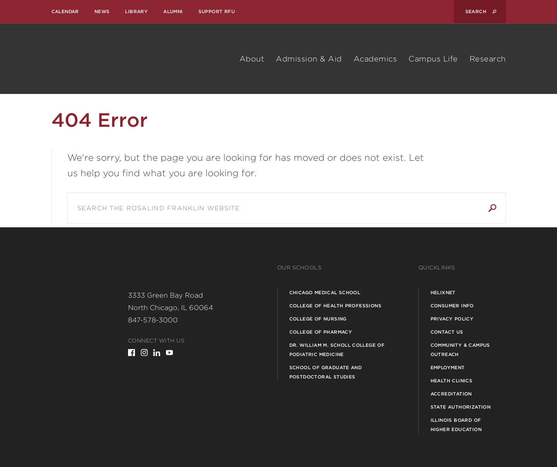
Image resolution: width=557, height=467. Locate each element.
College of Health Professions (335, 305)
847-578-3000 (153, 320)
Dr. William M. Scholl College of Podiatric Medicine (337, 349)
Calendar (65, 11)
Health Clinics (452, 380)
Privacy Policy (452, 319)
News (102, 11)
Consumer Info (452, 305)
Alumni (173, 11)
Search (492, 208)
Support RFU (216, 11)
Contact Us (447, 332)
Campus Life (433, 58)
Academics (375, 58)
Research (488, 58)
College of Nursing (318, 319)
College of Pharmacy (320, 332)
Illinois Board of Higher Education (456, 424)
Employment (448, 367)
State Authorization (461, 407)
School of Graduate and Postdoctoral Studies (325, 372)
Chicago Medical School (325, 292)
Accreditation (451, 394)
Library (136, 11)
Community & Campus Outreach (460, 349)
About (252, 58)
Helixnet (443, 292)
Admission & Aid (309, 58)
